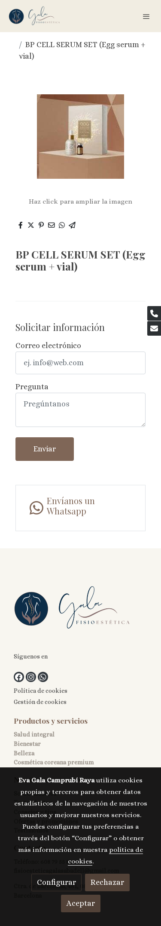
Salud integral (34, 734)
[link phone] (154, 313)
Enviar (44, 449)
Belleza (24, 753)
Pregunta (32, 386)
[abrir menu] (146, 16)
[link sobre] (80, 609)
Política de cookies (40, 690)
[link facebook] (18, 676)
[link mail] (154, 328)
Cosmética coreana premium (54, 762)
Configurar (56, 882)
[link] (34, 16)
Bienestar (27, 743)
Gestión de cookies (40, 701)
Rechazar (107, 882)
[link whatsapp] (80, 508)
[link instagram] (31, 676)
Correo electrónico (48, 345)
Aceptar (81, 903)
